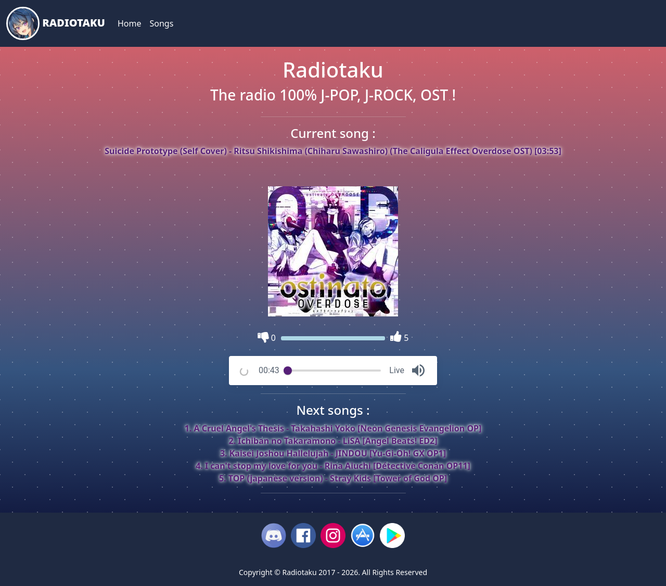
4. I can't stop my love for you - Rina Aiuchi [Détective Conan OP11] (333, 466)
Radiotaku (55, 23)
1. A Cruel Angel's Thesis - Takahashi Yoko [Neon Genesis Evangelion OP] (333, 428)
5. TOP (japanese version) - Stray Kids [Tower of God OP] (333, 478)
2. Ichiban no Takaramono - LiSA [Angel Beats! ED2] (333, 441)
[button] (418, 370)
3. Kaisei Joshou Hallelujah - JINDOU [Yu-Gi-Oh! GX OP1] (333, 453)
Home (130, 23)
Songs (161, 23)
